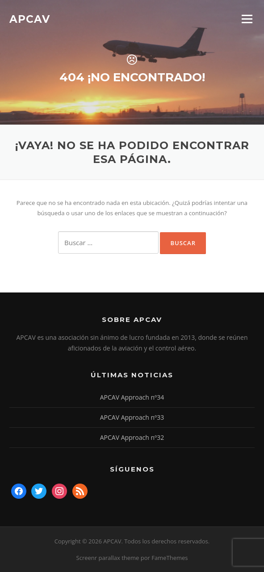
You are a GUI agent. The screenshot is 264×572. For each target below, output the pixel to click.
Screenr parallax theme (107, 558)
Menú (247, 19)
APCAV (29, 19)
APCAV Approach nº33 (132, 417)
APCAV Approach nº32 (132, 437)
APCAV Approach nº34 (132, 397)
